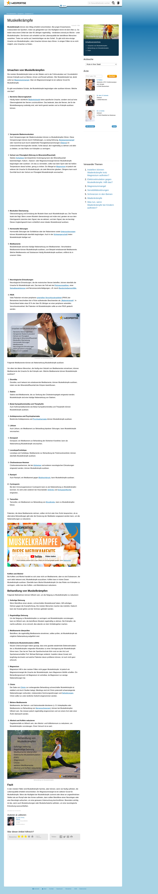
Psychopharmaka (40, 419)
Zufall (114, 126)
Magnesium (61, 166)
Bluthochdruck (44, 478)
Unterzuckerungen (68, 231)
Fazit (89, 50)
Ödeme (63, 143)
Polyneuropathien (62, 285)
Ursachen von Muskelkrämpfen (97, 45)
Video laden (50, 556)
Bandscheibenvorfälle (67, 288)
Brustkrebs (50, 502)
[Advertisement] (39, 56)
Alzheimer (37, 465)
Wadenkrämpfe (34, 100)
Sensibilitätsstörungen (98, 190)
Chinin (23, 687)
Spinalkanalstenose (17, 288)
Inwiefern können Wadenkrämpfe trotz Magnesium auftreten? (98, 172)
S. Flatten (99, 80)
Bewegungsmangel (66, 140)
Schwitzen (20, 158)
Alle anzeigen (90, 126)
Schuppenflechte (64, 490)
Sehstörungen (67, 693)
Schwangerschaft (61, 234)
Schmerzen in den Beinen (100, 194)
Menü (63, 6)
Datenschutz (67, 560)
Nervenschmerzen (43, 708)
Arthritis (51, 490)
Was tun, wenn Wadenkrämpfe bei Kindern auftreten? (100, 205)
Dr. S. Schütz (100, 111)
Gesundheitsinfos (11, 13)
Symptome (21, 13)
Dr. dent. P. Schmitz (102, 95)
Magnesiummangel (21, 80)
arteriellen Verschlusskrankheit (49, 298)
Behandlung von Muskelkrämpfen (98, 48)
